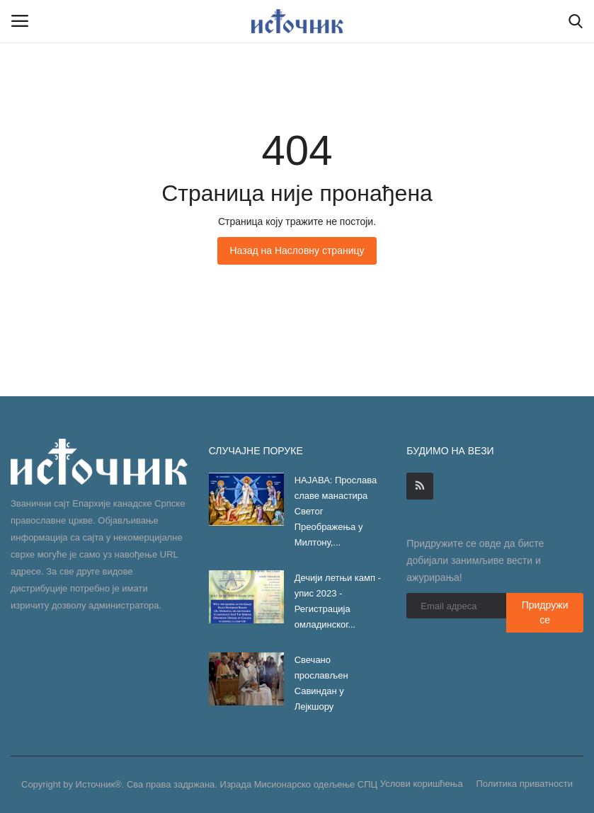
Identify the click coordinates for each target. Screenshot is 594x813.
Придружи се (545, 612)
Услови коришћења (421, 783)
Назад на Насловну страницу (296, 250)
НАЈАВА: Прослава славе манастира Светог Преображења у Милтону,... (336, 511)
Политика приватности (524, 783)
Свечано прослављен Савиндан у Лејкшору (321, 683)
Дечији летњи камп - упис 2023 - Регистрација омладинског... (338, 601)
